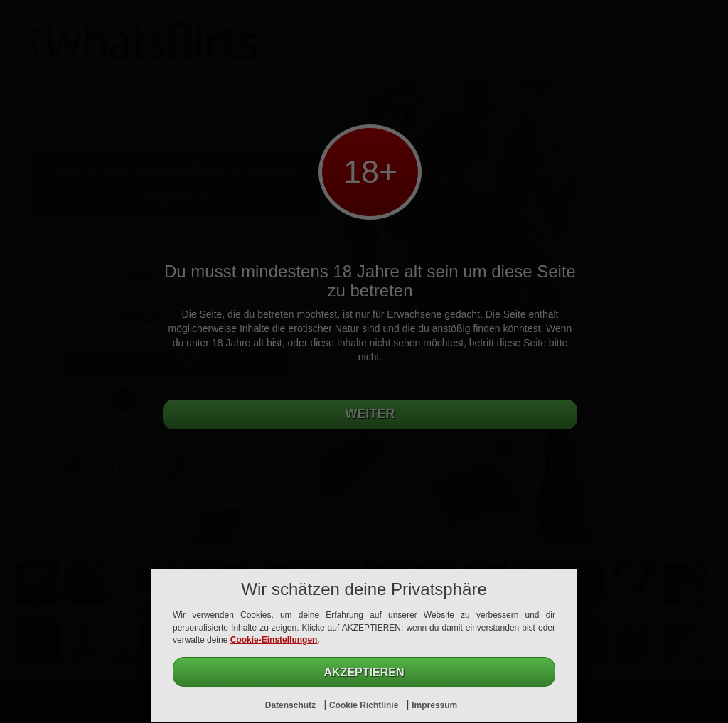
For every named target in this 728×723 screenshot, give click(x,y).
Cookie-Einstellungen (274, 640)
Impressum (434, 705)
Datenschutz (291, 705)
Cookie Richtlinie (365, 705)
